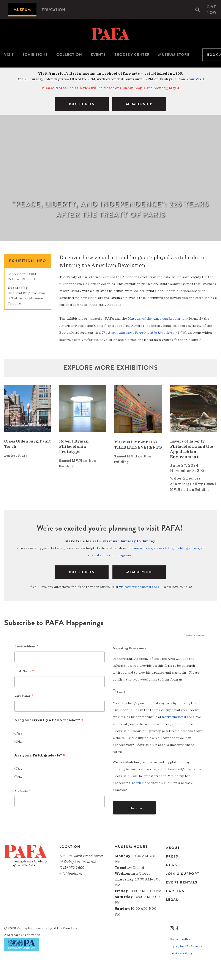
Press (172, 855)
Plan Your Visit (191, 79)
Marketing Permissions (129, 647)
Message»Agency (20, 933)
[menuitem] (22, 9)
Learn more (141, 781)
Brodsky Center (132, 54)
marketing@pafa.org (178, 715)
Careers (175, 889)
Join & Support (182, 872)
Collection (69, 54)
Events (98, 54)
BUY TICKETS (81, 104)
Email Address (26, 645)
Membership (139, 571)
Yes (19, 732)
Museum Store (173, 54)
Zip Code (22, 790)
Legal (172, 898)
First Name (24, 670)
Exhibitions (35, 54)
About (173, 846)
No (19, 740)
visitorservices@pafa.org (139, 586)
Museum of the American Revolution (157, 318)
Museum (22, 10)
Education (53, 10)
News (171, 863)
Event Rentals (181, 880)
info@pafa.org (70, 872)
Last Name (23, 695)
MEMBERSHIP (139, 104)
